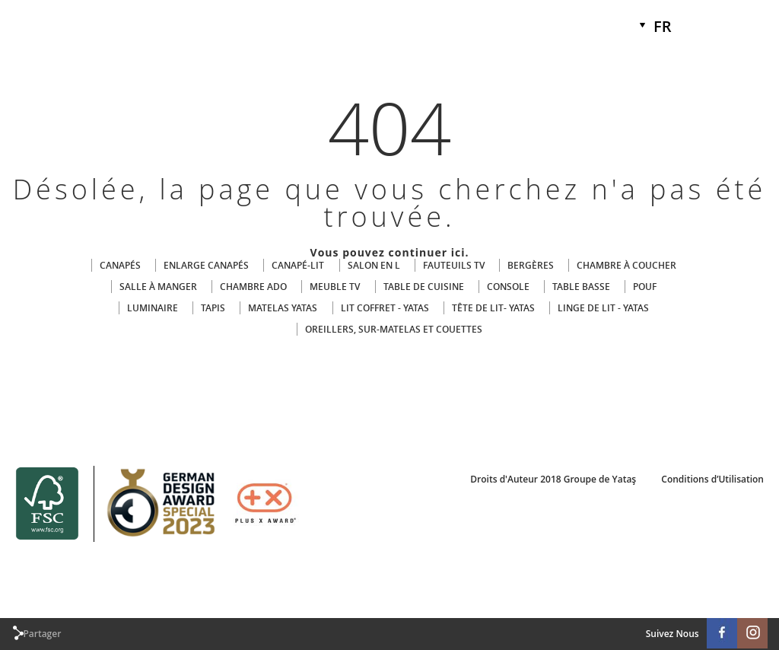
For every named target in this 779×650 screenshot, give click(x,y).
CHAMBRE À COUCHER (626, 265)
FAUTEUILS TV (454, 265)
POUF (645, 286)
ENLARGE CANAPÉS (206, 265)
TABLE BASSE (581, 286)
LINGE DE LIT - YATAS (603, 307)
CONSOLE (508, 286)
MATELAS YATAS (282, 307)
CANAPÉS (120, 265)
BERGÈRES (530, 265)
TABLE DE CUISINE (423, 286)
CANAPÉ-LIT (298, 265)
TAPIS (213, 307)
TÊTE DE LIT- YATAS (493, 307)
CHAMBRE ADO (253, 286)
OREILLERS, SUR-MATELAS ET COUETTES (393, 329)
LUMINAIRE (152, 307)
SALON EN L (374, 265)
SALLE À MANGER (158, 286)
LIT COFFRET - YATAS (385, 307)
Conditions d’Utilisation (712, 479)
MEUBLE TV (335, 286)
